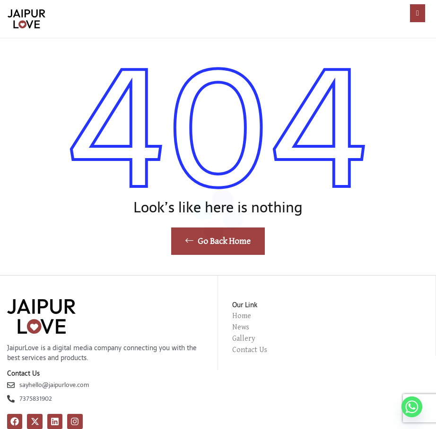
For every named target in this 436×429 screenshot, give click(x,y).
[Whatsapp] (411, 406)
